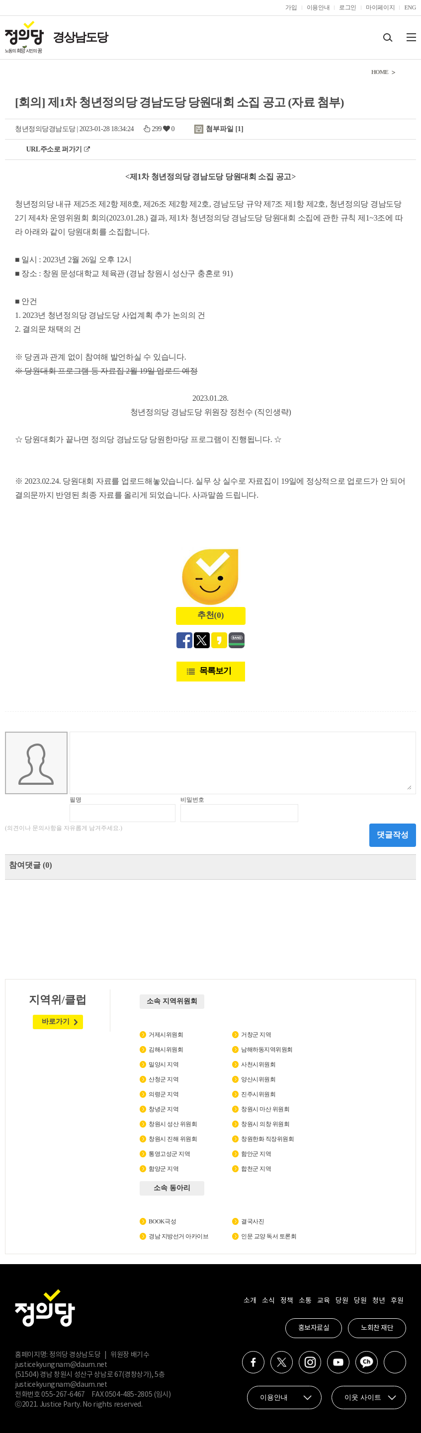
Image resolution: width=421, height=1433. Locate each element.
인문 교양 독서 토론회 (268, 1236)
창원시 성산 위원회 (173, 1124)
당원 (342, 1301)
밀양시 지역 (163, 1064)
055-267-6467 (63, 1395)
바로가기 (56, 1021)
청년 (378, 1301)
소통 (305, 1301)
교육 (323, 1301)
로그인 (347, 7)
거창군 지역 (256, 1034)
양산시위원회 (258, 1079)
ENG (410, 7)
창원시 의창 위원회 (265, 1124)
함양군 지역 (163, 1168)
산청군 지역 (163, 1079)
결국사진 (252, 1221)
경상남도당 (80, 37)
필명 (76, 799)
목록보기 (215, 671)
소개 (250, 1301)
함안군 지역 (256, 1153)
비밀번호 (192, 799)
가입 (291, 7)
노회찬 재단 (377, 1328)
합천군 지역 (256, 1168)
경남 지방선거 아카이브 (178, 1236)
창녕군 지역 (163, 1109)
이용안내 (318, 7)
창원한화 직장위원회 (267, 1138)
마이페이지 (380, 7)
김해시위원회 (166, 1049)
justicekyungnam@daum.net (61, 1365)
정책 (286, 1301)
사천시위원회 (258, 1064)
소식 (268, 1301)
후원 (397, 1301)
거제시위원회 (166, 1034)
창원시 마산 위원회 (265, 1109)
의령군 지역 (163, 1094)
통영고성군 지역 (169, 1153)
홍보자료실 (314, 1328)
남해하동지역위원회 (267, 1049)
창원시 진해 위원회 (173, 1138)
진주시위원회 (258, 1094)
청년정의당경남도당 (45, 129)
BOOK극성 (162, 1221)
